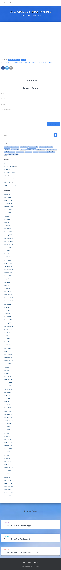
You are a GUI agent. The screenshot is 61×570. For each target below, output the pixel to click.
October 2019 (8, 386)
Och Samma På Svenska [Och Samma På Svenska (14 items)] (51, 149)
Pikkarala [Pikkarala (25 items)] (36, 151)
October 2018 (8, 417)
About (29, 562)
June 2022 (7, 310)
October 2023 (8, 275)
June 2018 (7, 430)
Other (5, 176)
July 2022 (7, 307)
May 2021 (6, 342)
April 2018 (7, 436)
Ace (5, 163)
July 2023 (7, 279)
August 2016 (7, 470)
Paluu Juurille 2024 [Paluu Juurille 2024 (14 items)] (40, 149)
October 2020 (8, 357)
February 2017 (8, 464)
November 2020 (8, 354)
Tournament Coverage (14, 59)
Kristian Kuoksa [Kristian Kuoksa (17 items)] (20, 151)
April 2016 (7, 477)
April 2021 (7, 345)
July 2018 (7, 426)
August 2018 (7, 423)
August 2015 (7, 496)
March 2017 (7, 461)
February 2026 (8, 200)
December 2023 (8, 269)
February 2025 (8, 231)
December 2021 (8, 326)
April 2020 (7, 373)
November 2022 (8, 301)
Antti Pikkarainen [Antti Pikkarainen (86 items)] (13, 154)
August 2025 (7, 213)
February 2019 (8, 411)
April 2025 (7, 225)
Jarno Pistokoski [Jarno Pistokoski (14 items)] (15, 146)
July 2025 (7, 216)
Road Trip (7, 182)
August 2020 (7, 364)
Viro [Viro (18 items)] (6, 154)
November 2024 (8, 241)
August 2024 (7, 247)
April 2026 (7, 194)
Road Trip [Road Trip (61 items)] (51, 151)
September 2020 (8, 360)
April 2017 (7, 458)
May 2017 (6, 455)
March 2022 (7, 316)
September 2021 (8, 329)
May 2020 (6, 370)
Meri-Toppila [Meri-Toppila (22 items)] (7, 146)
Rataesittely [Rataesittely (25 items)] (49, 146)
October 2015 (8, 489)
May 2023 (6, 285)
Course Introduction (9, 166)
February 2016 (8, 483)
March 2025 (7, 228)
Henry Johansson (18, 62)
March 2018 (7, 439)
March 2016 (7, 480)
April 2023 (7, 288)
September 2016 (8, 467)
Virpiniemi (49, 62)
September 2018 (8, 420)
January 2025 (8, 235)
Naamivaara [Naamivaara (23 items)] (42, 146)
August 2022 (7, 304)
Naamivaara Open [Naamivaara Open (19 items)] (31, 149)
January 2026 (8, 203)
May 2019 (6, 401)
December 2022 (8, 297)
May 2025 (6, 222)
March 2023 (7, 291)
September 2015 (8, 492)
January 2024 (8, 266)
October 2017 (8, 448)
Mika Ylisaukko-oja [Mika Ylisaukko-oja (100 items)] (10, 151)
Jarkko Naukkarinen (29, 62)
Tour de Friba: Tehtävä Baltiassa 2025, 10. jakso (21, 552)
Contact (36, 562)
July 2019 (7, 395)
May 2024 (6, 253)
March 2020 (7, 376)
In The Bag (7, 169)
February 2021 (8, 351)
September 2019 (8, 389)
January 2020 (8, 382)
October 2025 (8, 209)
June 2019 (7, 398)
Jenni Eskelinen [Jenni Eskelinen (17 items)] (24, 146)
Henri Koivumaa (9, 62)
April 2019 (7, 404)
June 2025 (7, 219)
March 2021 (7, 348)
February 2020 (8, 379)
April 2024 (7, 257)
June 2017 (7, 452)
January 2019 (8, 414)
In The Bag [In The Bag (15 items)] (23, 149)
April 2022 (7, 313)
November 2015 (8, 486)
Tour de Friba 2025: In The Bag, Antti (17, 539)
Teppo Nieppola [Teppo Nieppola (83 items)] (33, 146)
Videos (23, 59)
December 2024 (8, 238)
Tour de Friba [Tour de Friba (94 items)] (15, 149)
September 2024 (8, 244)
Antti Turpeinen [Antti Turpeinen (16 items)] (28, 151)
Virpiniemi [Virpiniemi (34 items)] (7, 149)
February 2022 (8, 320)
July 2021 (7, 335)
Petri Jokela (43, 62)
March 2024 (7, 260)
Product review (8, 179)
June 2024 (7, 250)
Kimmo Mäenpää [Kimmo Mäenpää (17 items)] (43, 151)
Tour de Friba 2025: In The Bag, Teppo (17, 526)
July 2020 (7, 367)
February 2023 (8, 294)
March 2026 (7, 197)
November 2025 (8, 206)
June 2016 (7, 474)
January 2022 (8, 323)
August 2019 (7, 392)
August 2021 (7, 332)
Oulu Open (37, 62)
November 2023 (8, 272)
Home (24, 562)
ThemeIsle (36, 566)
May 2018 (6, 433)
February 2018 (8, 442)
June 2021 (7, 338)
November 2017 (8, 445)
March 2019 (7, 408)
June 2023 (7, 282)
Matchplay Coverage (9, 172)
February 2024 (8, 263)
